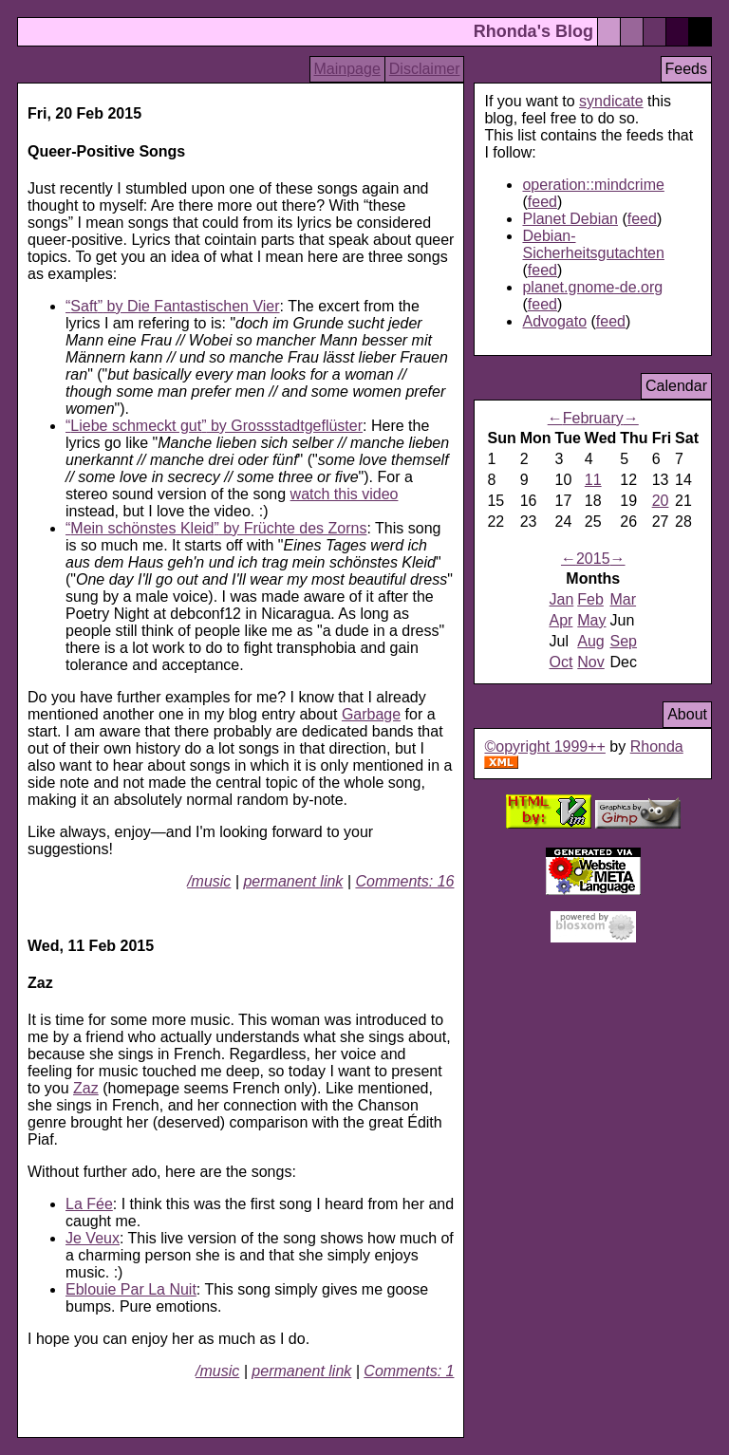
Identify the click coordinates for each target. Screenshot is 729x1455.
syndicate (611, 101)
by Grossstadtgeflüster (214, 426)
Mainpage (347, 69)
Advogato (554, 321)
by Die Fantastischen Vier (172, 306)
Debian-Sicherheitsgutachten (593, 244)
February (593, 418)
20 (660, 501)
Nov (590, 662)
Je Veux (92, 1238)
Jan (561, 599)
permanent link (293, 881)
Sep (623, 641)
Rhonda (656, 746)
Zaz (86, 1088)
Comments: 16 (404, 881)
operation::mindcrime (593, 185)
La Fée (89, 1204)
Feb (590, 599)
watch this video (344, 494)
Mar (623, 599)
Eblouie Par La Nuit (130, 1289)
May (591, 620)
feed (542, 202)
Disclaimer (424, 69)
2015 (593, 558)
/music (209, 881)
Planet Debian (570, 219)
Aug (590, 641)
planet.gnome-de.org (592, 287)
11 (593, 480)
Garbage (371, 714)
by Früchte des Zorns (215, 528)
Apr (560, 620)
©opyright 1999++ (544, 746)
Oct (560, 662)
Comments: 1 (409, 1371)
